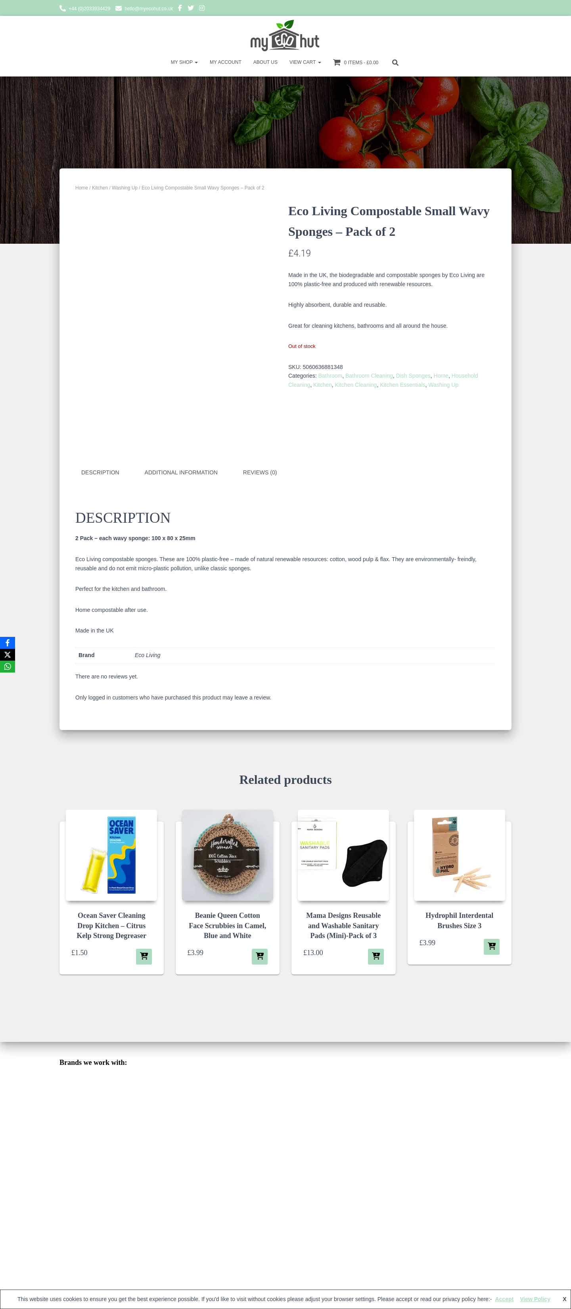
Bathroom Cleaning (369, 376)
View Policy (535, 1299)
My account (225, 62)
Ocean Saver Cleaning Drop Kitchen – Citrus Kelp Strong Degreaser (111, 925)
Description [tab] (100, 472)
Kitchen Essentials (402, 385)
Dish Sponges (413, 376)
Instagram (202, 9)
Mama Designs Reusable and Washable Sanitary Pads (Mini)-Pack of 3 (343, 925)
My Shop (184, 62)
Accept (504, 1299)
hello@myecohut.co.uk (149, 8)
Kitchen (100, 188)
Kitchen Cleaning (356, 385)
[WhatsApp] (7, 667)
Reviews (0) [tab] (260, 472)
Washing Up (125, 188)
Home (81, 188)
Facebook (180, 9)
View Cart (305, 62)
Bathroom (330, 376)
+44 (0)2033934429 (89, 8)
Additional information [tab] (181, 472)
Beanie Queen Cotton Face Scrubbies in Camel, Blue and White (227, 925)
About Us (265, 62)
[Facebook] (7, 643)
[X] (7, 655)
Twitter (191, 9)
